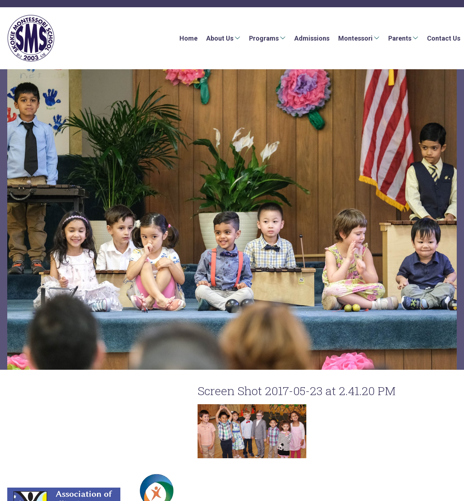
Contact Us (443, 38)
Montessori (355, 38)
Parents (399, 38)
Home (188, 38)
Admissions (312, 38)
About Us (219, 38)
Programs (264, 38)
